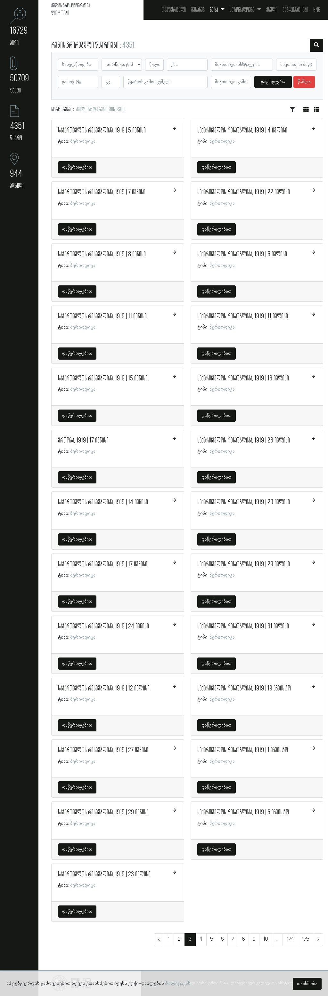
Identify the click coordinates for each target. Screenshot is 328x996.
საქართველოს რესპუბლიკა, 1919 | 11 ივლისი (242, 316)
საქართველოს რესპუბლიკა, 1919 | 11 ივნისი (102, 316)
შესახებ (198, 10)
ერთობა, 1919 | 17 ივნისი (83, 440)
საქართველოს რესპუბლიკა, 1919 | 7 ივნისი (101, 192)
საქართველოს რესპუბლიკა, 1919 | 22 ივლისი (243, 192)
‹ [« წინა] (159, 939)
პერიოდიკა (82, 141)
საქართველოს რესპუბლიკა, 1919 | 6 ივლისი (242, 254)
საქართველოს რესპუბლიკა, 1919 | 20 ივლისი (243, 502)
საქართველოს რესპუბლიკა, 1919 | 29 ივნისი (103, 812)
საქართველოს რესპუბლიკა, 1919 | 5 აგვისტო (243, 812)
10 (265, 939)
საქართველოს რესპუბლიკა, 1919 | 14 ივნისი (103, 502)
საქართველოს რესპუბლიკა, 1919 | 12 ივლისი (104, 688)
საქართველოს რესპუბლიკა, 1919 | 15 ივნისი (103, 378)
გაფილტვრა (273, 81)
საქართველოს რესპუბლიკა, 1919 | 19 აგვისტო (244, 688)
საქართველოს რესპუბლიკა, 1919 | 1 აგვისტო (242, 750)
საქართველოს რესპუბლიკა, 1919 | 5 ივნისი (102, 130)
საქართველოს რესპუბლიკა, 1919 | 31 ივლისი (243, 626)
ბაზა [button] (214, 10)
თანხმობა (307, 983)
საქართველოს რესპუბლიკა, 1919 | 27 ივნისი (103, 750)
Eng (316, 10)
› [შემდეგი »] (318, 939)
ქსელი (271, 10)
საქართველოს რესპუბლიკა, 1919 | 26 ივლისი (243, 440)
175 (305, 939)
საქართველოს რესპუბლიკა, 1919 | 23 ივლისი (104, 874)
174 (290, 939)
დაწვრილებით (77, 167)
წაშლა (304, 81)
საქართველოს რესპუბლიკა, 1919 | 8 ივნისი (102, 254)
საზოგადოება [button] (243, 10)
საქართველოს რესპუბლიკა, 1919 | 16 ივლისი (243, 378)
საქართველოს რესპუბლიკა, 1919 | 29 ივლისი (243, 564)
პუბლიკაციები (295, 10)
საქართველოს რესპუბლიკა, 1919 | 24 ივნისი (103, 626)
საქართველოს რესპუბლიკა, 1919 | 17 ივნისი (102, 564)
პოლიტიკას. (178, 983)
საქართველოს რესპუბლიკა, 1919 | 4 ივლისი (242, 130)
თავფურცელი (173, 10)
